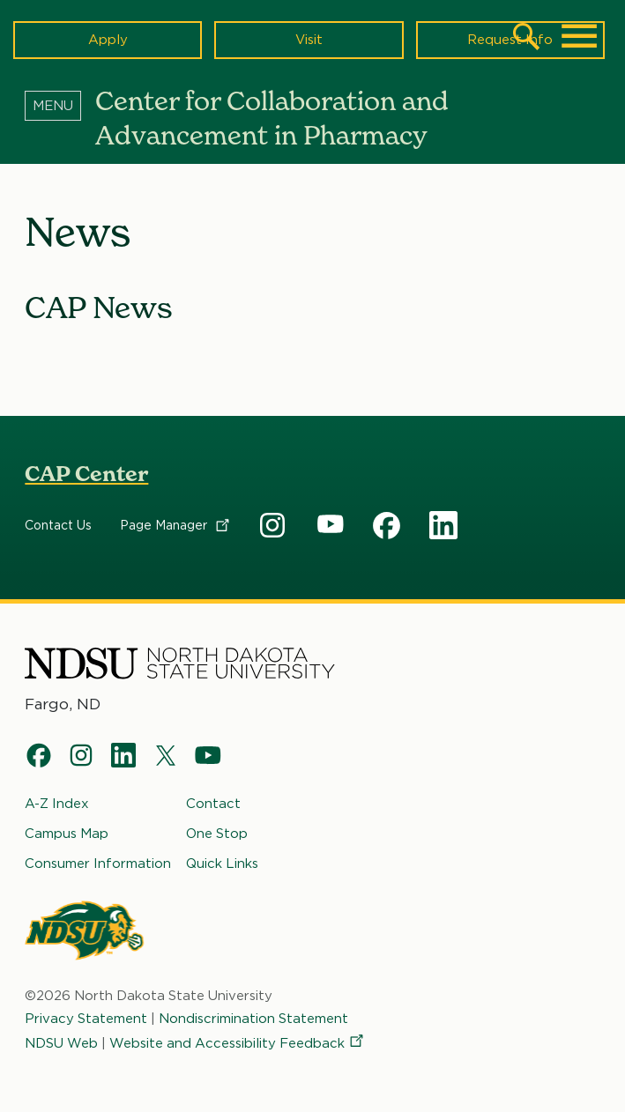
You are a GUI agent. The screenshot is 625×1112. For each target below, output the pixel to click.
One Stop (217, 833)
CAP (273, 526)
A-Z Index (57, 804)
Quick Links (222, 863)
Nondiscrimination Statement (253, 1019)
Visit (309, 40)
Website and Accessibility (237, 1043)
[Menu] (60, 105)
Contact (213, 804)
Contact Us (58, 526)
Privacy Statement (86, 1019)
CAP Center (86, 473)
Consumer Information (98, 863)
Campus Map (66, 833)
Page (176, 526)
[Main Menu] (579, 36)
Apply (108, 40)
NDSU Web (61, 1043)
